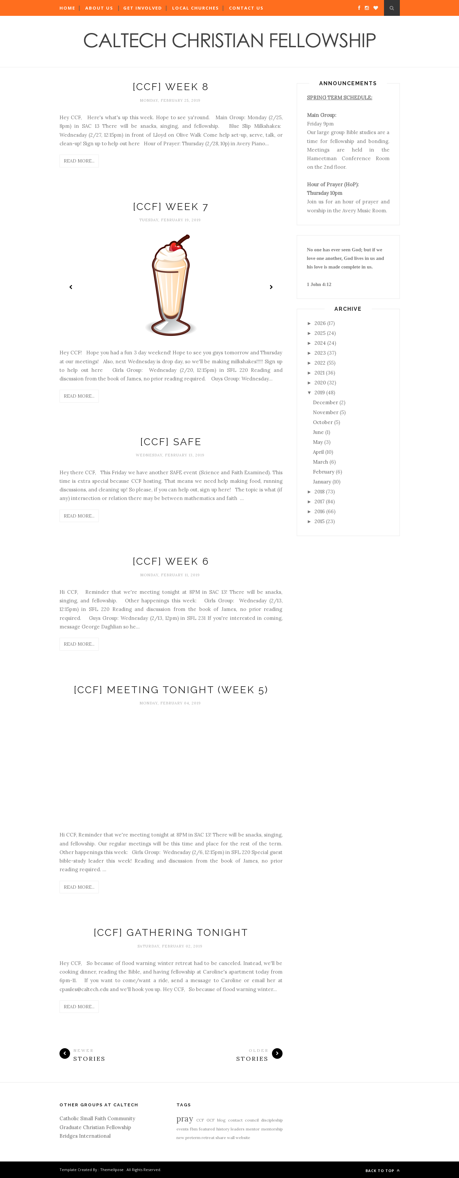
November (325, 412)
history (222, 1128)
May (318, 442)
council (252, 1120)
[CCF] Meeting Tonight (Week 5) (171, 690)
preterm (193, 1137)
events (182, 1128)
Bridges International (85, 1136)
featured (207, 1128)
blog (221, 1120)
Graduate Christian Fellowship (95, 1127)
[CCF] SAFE (171, 441)
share (220, 1137)
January (322, 482)
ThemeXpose (112, 1169)
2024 (320, 343)
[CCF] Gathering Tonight (171, 932)
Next (271, 287)
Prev (71, 287)
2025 (320, 333)
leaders (238, 1128)
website (243, 1137)
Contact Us (246, 8)
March (320, 462)
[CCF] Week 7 (171, 206)
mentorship (272, 1128)
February (323, 472)
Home (67, 8)
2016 (320, 511)
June (318, 432)
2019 (320, 392)
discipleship (272, 1120)
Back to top (382, 1170)
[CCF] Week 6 (171, 561)
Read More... (79, 161)
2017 (320, 501)
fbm (194, 1128)
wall (231, 1137)
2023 (320, 353)
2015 (320, 521)
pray (184, 1119)
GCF (211, 1120)
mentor (253, 1128)
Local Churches (195, 8)
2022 (320, 363)
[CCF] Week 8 (171, 86)
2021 (320, 373)
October (323, 422)
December (325, 402)
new (180, 1137)
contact (235, 1120)
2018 (320, 491)
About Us (99, 8)
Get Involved (142, 8)
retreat (208, 1137)
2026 (320, 323)
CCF (200, 1120)
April (318, 452)
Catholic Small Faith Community (97, 1118)
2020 (320, 382)
